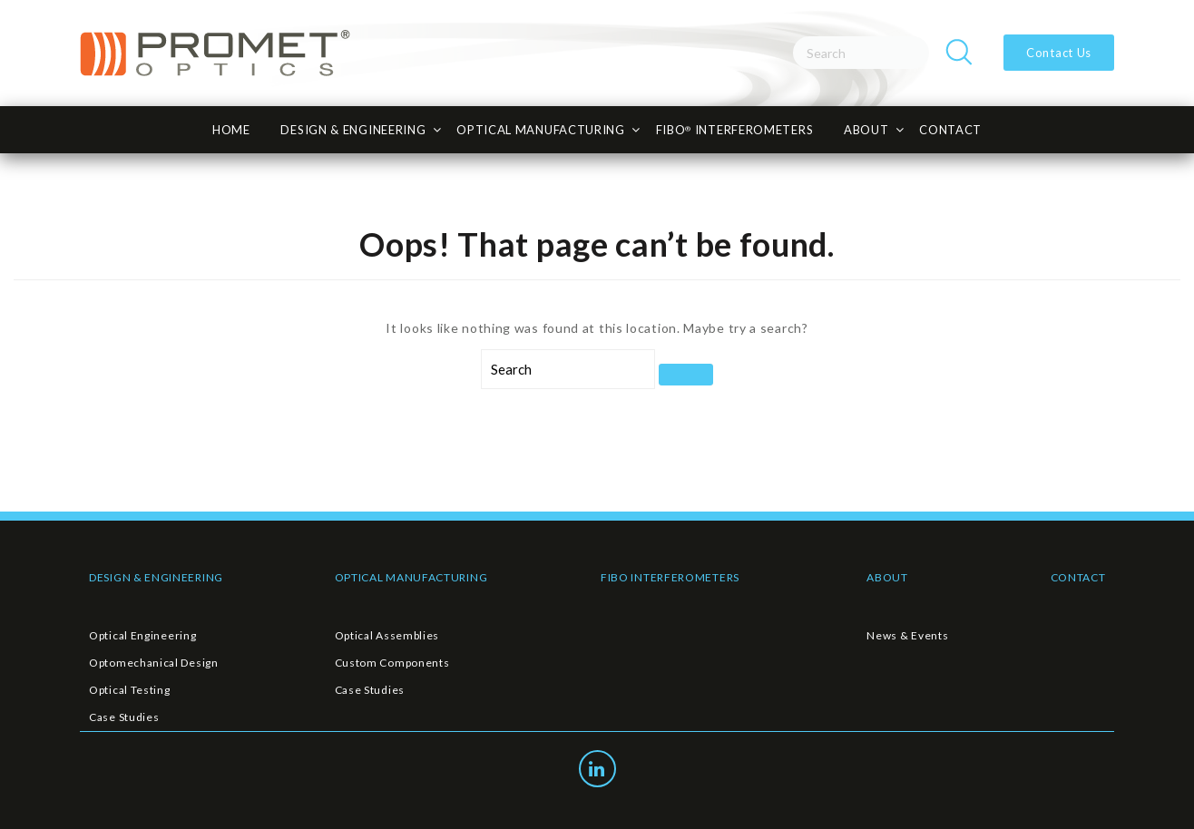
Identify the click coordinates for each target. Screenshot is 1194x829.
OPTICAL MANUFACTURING (411, 577)
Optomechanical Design (154, 662)
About (866, 129)
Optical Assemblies (387, 635)
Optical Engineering (142, 635)
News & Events (907, 635)
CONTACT (950, 129)
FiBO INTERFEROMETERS (735, 129)
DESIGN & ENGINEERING (156, 577)
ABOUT (887, 577)
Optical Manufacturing (540, 129)
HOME (231, 129)
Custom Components (392, 662)
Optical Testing (130, 690)
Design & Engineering (353, 129)
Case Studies (124, 717)
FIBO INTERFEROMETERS (670, 577)
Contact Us (1058, 52)
